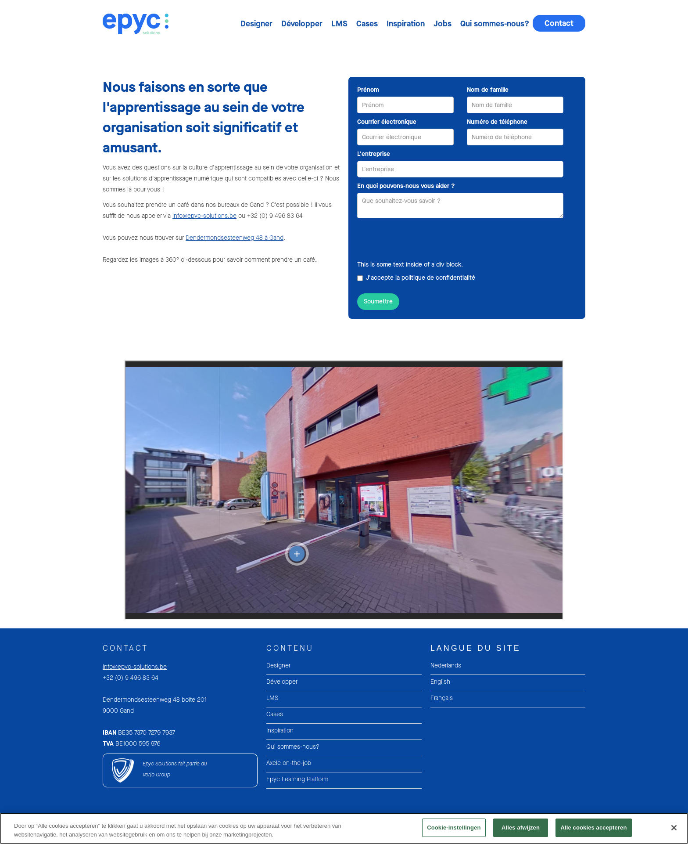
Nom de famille (488, 90)
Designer (256, 23)
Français (441, 698)
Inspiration (406, 23)
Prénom (368, 90)
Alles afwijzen (521, 827)
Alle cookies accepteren (593, 827)
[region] (344, 828)
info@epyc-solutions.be (204, 216)
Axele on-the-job (288, 763)
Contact (559, 23)
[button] (255, 24)
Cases (367, 23)
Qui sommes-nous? (494, 23)
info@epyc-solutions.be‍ (135, 667)
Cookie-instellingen (453, 827)
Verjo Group (156, 774)
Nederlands (445, 665)
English (440, 682)
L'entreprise (373, 154)
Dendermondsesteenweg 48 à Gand (234, 238)
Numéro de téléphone (497, 122)
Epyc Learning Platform (297, 779)
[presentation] (424, 240)
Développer (301, 23)
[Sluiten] (674, 827)
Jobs (443, 23)
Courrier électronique (386, 122)
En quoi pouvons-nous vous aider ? (406, 186)
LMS (339, 23)
